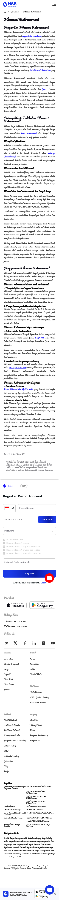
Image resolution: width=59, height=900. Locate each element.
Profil (6, 771)
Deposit (7, 674)
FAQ (6, 751)
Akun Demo (9, 684)
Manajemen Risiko (12, 735)
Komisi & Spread (11, 664)
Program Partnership (39, 735)
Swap (6, 669)
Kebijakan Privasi (18, 868)
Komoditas (34, 664)
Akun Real (8, 679)
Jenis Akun (8, 659)
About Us (34, 720)
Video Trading (10, 746)
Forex (32, 659)
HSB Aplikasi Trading (39, 697)
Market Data (36, 674)
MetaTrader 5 (36, 692)
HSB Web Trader (38, 703)
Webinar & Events (12, 725)
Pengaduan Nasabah (40, 868)
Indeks (32, 669)
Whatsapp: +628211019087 (15, 621)
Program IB (35, 740)
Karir (32, 730)
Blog (6, 766)
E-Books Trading (11, 756)
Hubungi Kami (36, 725)
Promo (7, 689)
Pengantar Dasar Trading (15, 740)
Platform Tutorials (12, 730)
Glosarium (15, 11)
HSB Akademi (10, 720)
